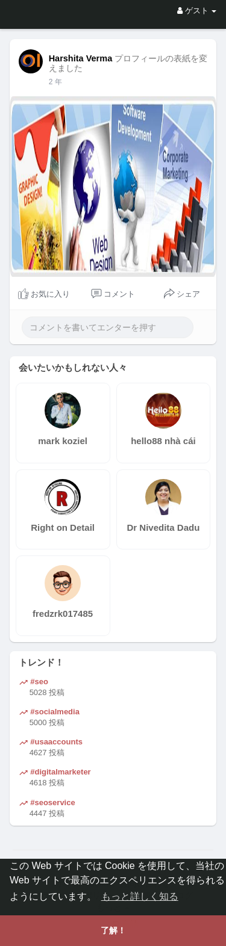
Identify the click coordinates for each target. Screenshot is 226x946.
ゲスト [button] (196, 10)
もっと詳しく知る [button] (139, 896)
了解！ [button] (113, 930)
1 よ (55, 82)
